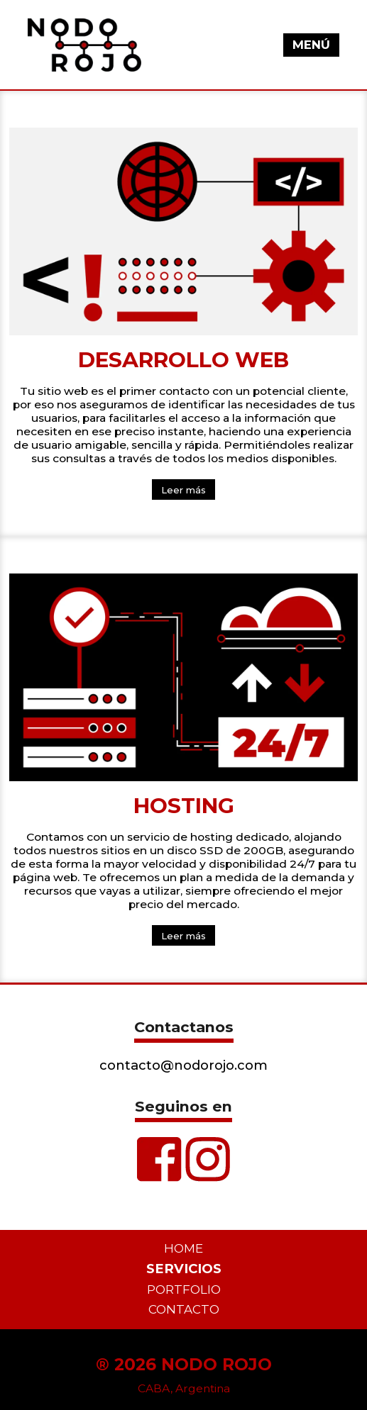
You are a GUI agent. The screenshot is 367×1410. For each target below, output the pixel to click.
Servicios (183, 1268)
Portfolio (184, 1289)
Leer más (183, 490)
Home (183, 1248)
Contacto (183, 1309)
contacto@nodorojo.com (183, 1065)
